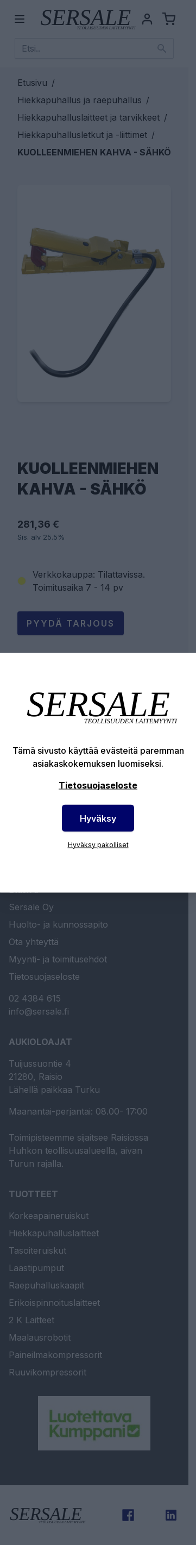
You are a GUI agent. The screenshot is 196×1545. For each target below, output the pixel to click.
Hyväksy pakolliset (98, 844)
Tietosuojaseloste (98, 784)
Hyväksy (98, 817)
